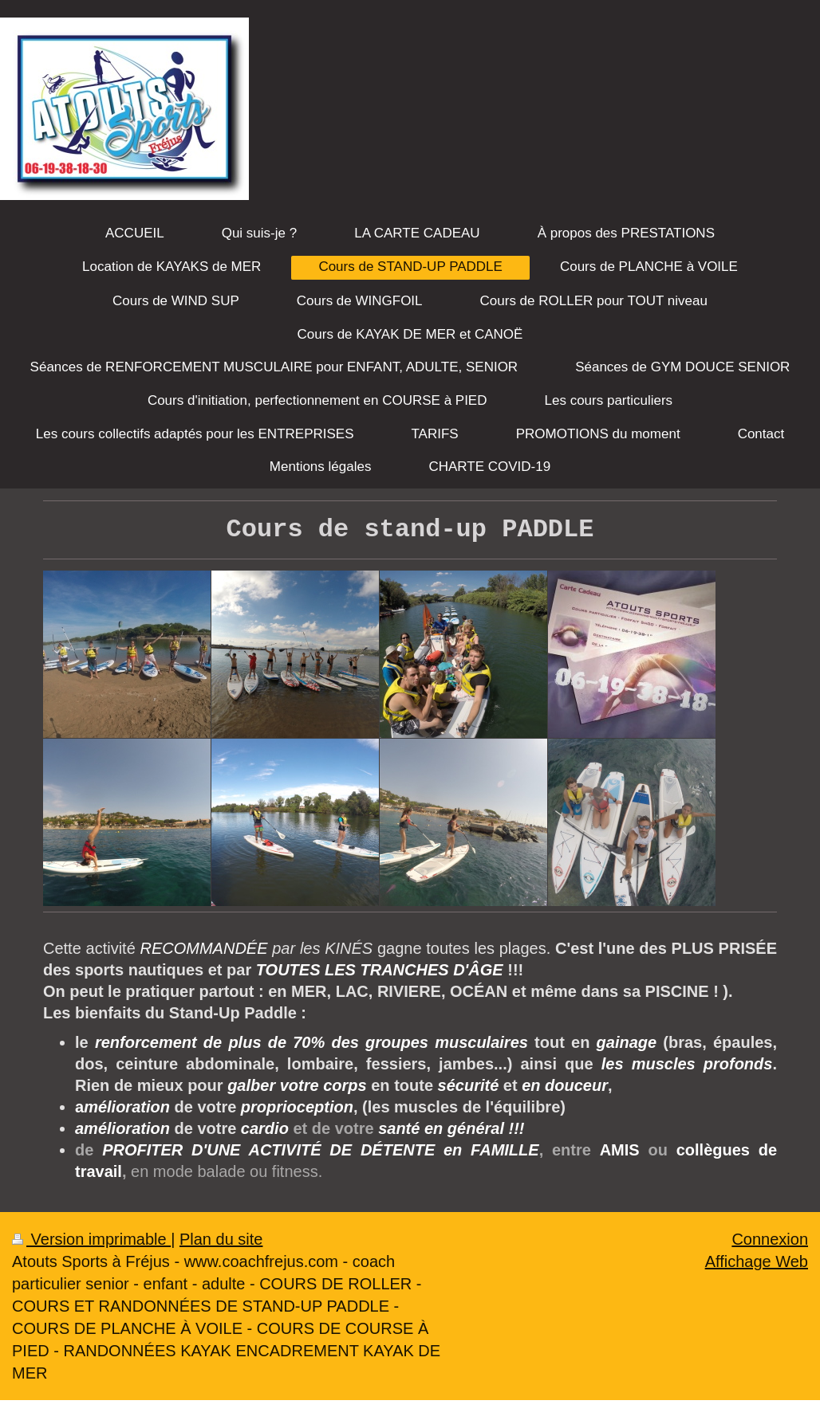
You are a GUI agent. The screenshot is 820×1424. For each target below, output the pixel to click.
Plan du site (221, 1239)
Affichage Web (756, 1261)
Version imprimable (91, 1239)
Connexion (769, 1239)
